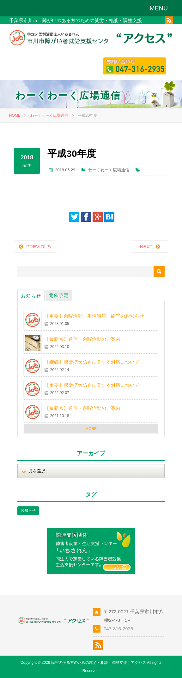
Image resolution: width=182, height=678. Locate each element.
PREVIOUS (38, 246)
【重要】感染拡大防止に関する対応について (92, 385)
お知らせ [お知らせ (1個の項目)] (28, 510)
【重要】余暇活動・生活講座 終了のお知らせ (94, 316)
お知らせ (31, 295)
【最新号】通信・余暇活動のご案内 (82, 339)
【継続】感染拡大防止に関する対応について (92, 362)
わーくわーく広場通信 (49, 115)
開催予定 (59, 295)
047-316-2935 (118, 628)
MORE (91, 429)
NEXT (146, 246)
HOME (15, 115)
